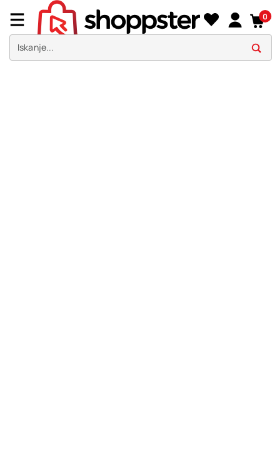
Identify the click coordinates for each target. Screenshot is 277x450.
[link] (235, 19)
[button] (258, 20)
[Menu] (21, 20)
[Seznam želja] (211, 20)
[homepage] (119, 18)
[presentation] (138, 33)
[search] (141, 47)
